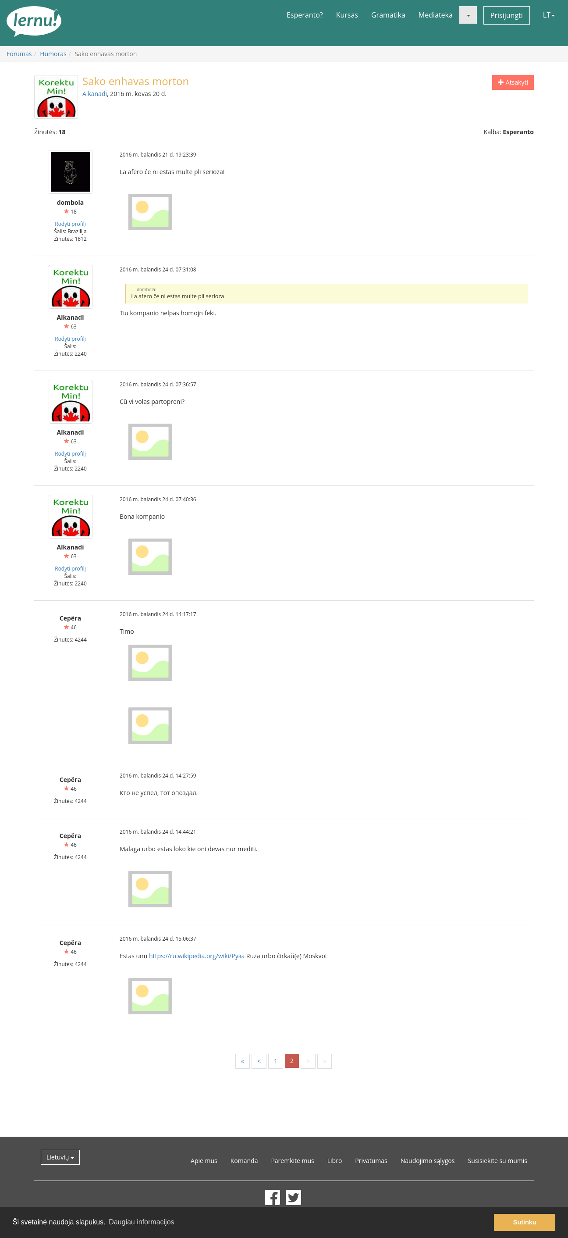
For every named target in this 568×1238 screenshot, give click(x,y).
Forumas (19, 54)
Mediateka (436, 15)
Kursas (347, 15)
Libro (334, 1160)
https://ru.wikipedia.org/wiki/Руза (197, 956)
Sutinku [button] (524, 1222)
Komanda (244, 1160)
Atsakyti (513, 82)
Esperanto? (305, 15)
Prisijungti (506, 15)
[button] (468, 15)
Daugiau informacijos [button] (141, 1222)
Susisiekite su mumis (497, 1160)
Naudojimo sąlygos (428, 1160)
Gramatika (388, 15)
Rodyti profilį (70, 223)
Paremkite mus (292, 1160)
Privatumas (371, 1160)
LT (549, 15)
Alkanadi (94, 93)
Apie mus (204, 1160)
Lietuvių (60, 1157)
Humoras (53, 54)
